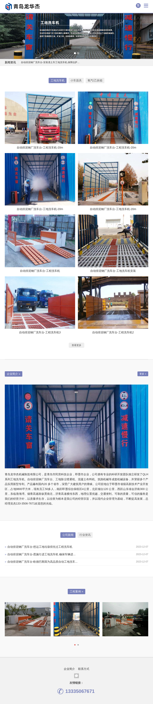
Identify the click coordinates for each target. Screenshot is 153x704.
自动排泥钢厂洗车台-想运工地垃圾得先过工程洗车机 (38, 546)
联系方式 (83, 668)
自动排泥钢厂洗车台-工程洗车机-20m (40, 147)
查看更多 (76, 345)
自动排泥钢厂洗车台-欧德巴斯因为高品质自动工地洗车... (41, 561)
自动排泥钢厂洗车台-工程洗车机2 (113, 332)
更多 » (142, 373)
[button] (75, 53)
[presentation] (2, 35)
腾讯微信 (76, 675)
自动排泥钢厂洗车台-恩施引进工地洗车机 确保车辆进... (40, 554)
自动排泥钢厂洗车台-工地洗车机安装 (113, 270)
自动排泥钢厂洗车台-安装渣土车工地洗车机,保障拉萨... (50, 62)
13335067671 (76, 691)
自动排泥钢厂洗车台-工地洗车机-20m (40, 209)
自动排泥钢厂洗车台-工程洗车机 (40, 270)
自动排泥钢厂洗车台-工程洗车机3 (40, 332)
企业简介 (69, 668)
